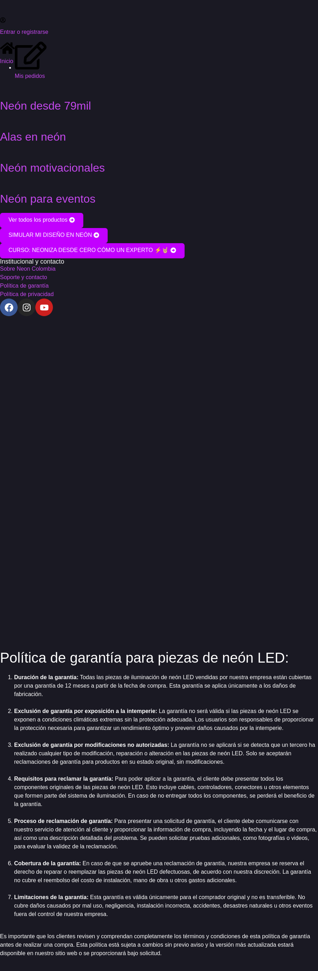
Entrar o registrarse (24, 32)
